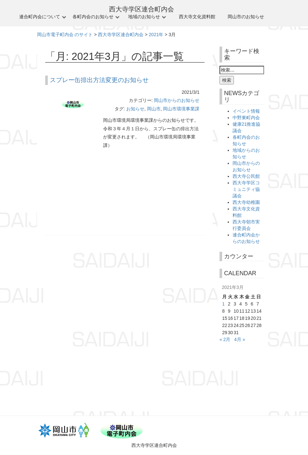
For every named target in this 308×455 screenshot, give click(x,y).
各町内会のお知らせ (93, 16)
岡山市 (154, 108)
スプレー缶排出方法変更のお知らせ (99, 80)
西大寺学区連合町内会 (141, 9)
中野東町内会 (246, 117)
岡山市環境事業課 (181, 108)
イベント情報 (246, 111)
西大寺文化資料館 (197, 16)
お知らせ (135, 108)
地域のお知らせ (144, 16)
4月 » (239, 339)
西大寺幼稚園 (246, 202)
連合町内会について (39, 16)
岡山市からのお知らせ (176, 100)
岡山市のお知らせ (246, 16)
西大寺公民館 (246, 176)
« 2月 (225, 339)
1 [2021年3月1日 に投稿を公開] (223, 303)
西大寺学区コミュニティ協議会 (246, 189)
